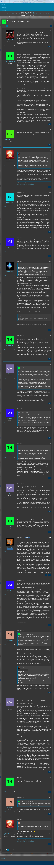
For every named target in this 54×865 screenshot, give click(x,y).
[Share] (51, 26)
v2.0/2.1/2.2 (6, 13)
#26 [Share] (50, 237)
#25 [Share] (50, 192)
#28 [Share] (50, 335)
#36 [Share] (50, 630)
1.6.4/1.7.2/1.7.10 (31, 13)
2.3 (10, 13)
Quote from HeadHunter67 (26, 154)
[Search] (46, 1)
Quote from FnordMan (25, 823)
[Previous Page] (3, 26)
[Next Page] (14, 26)
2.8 (20, 13)
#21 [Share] (50, 30)
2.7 (17, 13)
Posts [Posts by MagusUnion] (5, 275)
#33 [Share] (50, 517)
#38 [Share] (50, 777)
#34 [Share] (50, 537)
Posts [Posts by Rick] (5, 165)
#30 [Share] (50, 408)
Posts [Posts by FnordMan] (5, 644)
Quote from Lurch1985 (25, 668)
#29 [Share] (50, 364)
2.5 (13, 13)
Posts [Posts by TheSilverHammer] (5, 66)
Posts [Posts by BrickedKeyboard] (5, 143)
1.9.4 (40, 13)
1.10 (43, 13)
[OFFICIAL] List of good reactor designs (25, 184)
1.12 (49, 13)
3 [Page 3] (8, 26)
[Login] (49, 1)
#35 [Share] (50, 580)
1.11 (46, 13)
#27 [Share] (50, 261)
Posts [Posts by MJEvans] (5, 251)
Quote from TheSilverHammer (27, 368)
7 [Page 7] (12, 26)
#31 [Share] (50, 443)
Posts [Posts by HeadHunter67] (5, 44)
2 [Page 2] (8, 849)
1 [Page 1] (6, 849)
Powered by (27, 863)
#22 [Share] (50, 52)
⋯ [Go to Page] (10, 26)
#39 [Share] (50, 797)
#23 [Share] (50, 129)
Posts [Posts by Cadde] (5, 378)
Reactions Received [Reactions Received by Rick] (7, 164)
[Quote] (49, 46)
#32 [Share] (50, 483)
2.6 (15, 13)
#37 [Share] (50, 698)
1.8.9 (37, 13)
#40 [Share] (50, 819)
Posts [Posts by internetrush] (5, 206)
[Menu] (52, 1)
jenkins (32, 12)
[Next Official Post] (46, 575)
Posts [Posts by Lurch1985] (5, 551)
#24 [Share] (50, 150)
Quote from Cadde (24, 412)
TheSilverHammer (22, 540)
